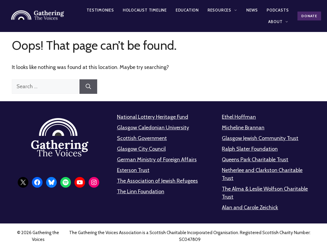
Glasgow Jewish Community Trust (260, 138)
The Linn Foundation (140, 191)
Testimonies (100, 10)
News (252, 10)
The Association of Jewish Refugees (157, 181)
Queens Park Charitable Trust (255, 159)
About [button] (278, 21)
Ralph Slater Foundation (250, 149)
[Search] (88, 86)
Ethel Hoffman (239, 117)
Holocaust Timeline (145, 10)
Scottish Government (142, 138)
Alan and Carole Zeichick (250, 207)
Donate (309, 16)
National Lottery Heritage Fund (152, 117)
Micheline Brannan (243, 127)
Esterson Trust (133, 170)
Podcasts (278, 10)
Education (187, 10)
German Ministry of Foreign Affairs (157, 159)
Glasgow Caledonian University (153, 127)
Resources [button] (222, 10)
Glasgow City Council (141, 149)
